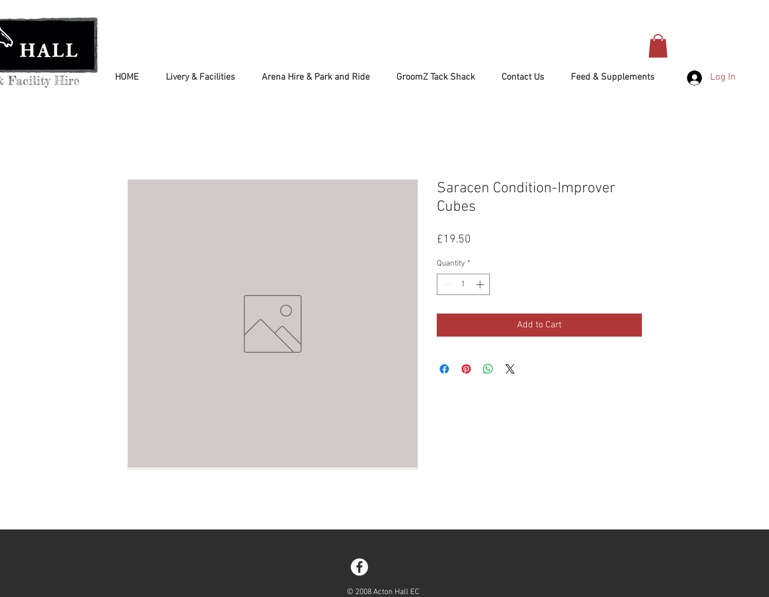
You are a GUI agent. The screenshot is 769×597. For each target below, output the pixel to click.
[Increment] (481, 284)
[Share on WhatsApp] (488, 369)
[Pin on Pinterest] (466, 369)
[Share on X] (510, 369)
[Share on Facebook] (444, 369)
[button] (658, 46)
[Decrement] (446, 284)
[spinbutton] (463, 284)
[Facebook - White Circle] (359, 567)
